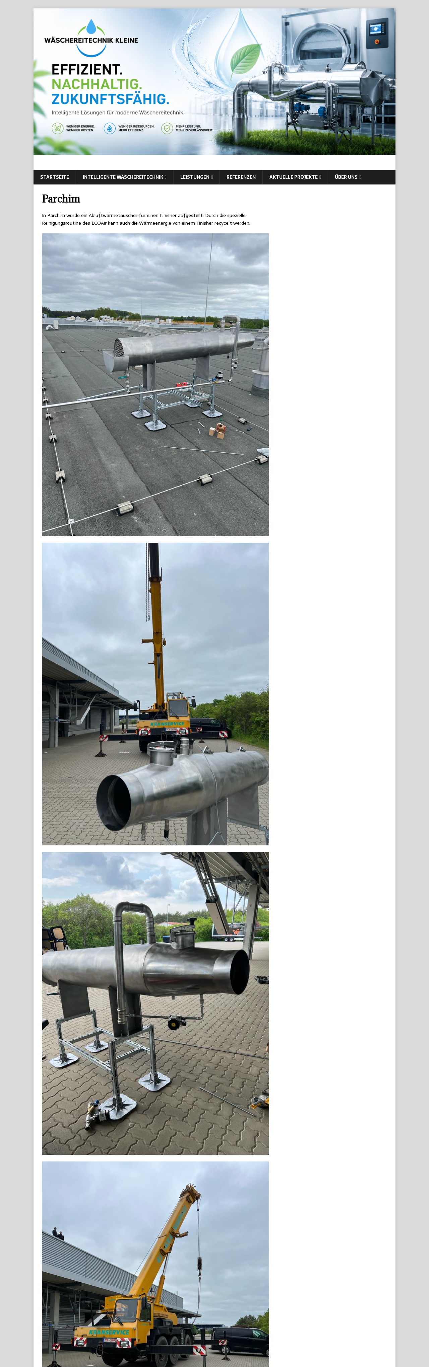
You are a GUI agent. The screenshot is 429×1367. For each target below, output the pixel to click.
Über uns (346, 177)
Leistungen (194, 177)
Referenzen (241, 177)
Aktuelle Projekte (293, 177)
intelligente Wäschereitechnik (123, 177)
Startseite (54, 177)
